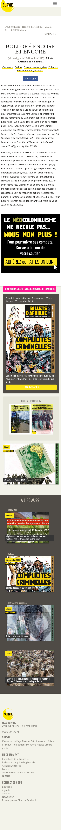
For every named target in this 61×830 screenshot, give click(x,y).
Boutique (7, 786)
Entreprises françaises (35, 67)
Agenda (6, 790)
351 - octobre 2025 (15, 29)
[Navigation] (55, 3)
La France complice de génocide (18, 762)
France (5, 769)
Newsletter (8, 796)
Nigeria (6, 775)
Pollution (53, 67)
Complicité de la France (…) (16, 759)
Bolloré (18, 67)
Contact (6, 793)
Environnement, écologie (30, 70)
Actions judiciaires (11, 765)
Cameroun (7, 67)
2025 (48, 26)
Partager (30, 78)
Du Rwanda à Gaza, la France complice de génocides (29, 289)
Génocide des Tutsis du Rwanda (18, 772)
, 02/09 (24, 146)
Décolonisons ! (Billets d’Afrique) (24, 26)
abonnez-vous (31, 387)
